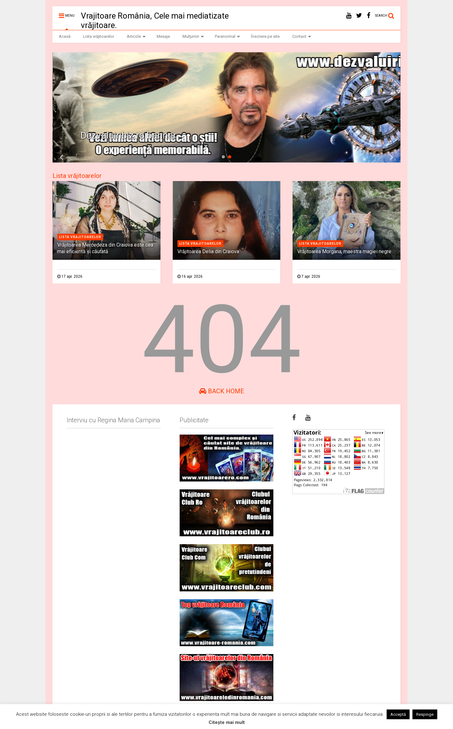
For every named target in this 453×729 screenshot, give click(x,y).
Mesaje (163, 36)
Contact (301, 36)
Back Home (221, 391)
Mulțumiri (193, 36)
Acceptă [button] (398, 714)
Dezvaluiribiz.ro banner (128, 135)
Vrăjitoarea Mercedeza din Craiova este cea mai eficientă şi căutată (105, 248)
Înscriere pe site (265, 36)
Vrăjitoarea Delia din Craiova (208, 251)
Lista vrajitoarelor (80, 237)
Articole (136, 36)
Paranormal (227, 36)
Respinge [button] (424, 714)
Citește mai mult (227, 722)
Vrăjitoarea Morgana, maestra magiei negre (344, 251)
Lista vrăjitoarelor (98, 36)
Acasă (64, 36)
